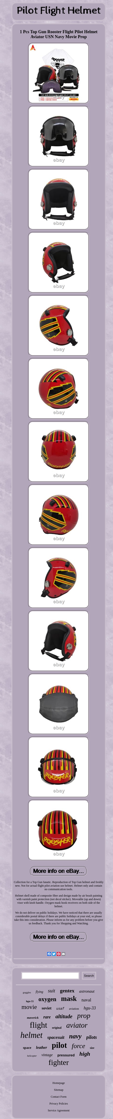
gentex (67, 991)
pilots (91, 1037)
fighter (58, 1062)
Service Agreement (59, 1110)
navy (75, 1036)
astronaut (87, 991)
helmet (31, 1035)
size (92, 1048)
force (78, 1046)
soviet (47, 1008)
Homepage (58, 1083)
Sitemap (58, 1089)
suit (51, 991)
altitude (63, 1016)
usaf (60, 1009)
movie (29, 1007)
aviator (77, 1025)
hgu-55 (30, 1001)
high (84, 1054)
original (56, 1027)
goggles (27, 992)
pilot (59, 1045)
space (27, 1048)
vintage (47, 1055)
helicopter (32, 1056)
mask (69, 998)
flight (38, 1025)
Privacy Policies (58, 1103)
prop (83, 1015)
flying (39, 992)
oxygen (47, 999)
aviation (74, 1008)
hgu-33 (90, 1008)
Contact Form (58, 1096)
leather (41, 1047)
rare (47, 1017)
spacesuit (55, 1037)
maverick (32, 1017)
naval (86, 999)
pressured (66, 1055)
